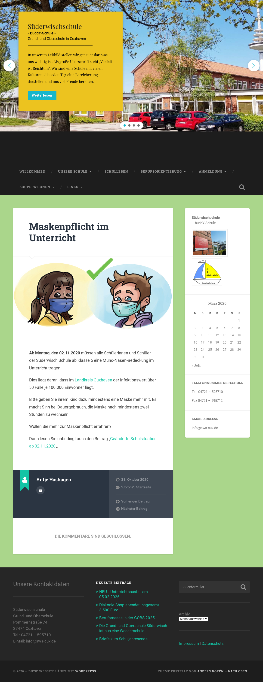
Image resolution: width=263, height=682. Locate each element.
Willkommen (32, 171)
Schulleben (116, 171)
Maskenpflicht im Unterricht (69, 232)
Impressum (189, 643)
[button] (131, 65)
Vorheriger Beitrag (135, 501)
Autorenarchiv (40, 490)
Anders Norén (210, 671)
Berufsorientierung (161, 171)
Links (72, 187)
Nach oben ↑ (239, 671)
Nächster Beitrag (134, 509)
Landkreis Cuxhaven (93, 380)
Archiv (184, 614)
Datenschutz (212, 643)
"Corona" (127, 487)
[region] (131, 65)
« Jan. (196, 365)
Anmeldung (210, 171)
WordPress (85, 671)
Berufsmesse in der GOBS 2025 (127, 617)
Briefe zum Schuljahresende (123, 638)
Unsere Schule (72, 171)
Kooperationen (34, 187)
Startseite (143, 487)
